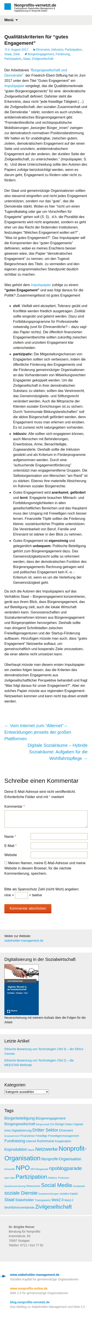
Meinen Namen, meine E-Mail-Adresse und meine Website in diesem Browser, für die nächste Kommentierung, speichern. (44, 868)
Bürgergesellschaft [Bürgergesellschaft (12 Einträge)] (19, 1124)
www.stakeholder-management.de (34, 1274)
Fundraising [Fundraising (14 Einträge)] (14, 1141)
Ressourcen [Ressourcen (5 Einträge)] (33, 1186)
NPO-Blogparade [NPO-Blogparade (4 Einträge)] (39, 1169)
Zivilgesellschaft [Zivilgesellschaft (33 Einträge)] (53, 1207)
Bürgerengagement (41, 54)
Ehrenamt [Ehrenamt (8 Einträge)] (66, 1130)
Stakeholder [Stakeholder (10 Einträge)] (24, 1200)
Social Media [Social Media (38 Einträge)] (56, 1185)
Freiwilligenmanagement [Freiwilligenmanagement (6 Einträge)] (63, 1135)
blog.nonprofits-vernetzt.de (30, 1302)
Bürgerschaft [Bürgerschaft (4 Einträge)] (42, 1124)
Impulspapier (14, 86)
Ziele (16, 54)
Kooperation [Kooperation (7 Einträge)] (63, 1141)
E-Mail (10, 846)
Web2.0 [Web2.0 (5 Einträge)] (68, 1200)
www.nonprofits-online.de (28, 1288)
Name (10, 836)
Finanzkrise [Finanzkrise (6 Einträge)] (27, 1135)
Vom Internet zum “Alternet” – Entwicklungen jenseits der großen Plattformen (37, 732)
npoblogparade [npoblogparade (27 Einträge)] (65, 1168)
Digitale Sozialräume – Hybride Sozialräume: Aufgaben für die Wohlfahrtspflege (58, 752)
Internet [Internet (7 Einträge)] (31, 1141)
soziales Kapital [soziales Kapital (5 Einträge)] (69, 1193)
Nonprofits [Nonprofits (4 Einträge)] (9, 1169)
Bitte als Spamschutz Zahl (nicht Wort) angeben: (41, 889)
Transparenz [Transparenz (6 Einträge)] (43, 1200)
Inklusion (57, 49)
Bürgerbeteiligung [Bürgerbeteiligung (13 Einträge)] (19, 1118)
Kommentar (14, 806)
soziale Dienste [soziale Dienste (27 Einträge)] (21, 1193)
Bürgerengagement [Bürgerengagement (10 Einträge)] (51, 1118)
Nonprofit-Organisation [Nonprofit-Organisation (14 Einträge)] (61, 1159)
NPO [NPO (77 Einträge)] (23, 1167)
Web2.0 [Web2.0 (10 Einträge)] (58, 1200)
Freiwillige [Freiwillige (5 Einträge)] (41, 1135)
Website (10, 855)
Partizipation (73, 49)
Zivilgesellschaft (42, 58)
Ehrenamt (42, 49)
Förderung (63, 54)
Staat (8, 54)
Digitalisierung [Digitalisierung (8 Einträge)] (22, 1130)
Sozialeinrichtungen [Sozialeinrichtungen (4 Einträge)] (48, 1193)
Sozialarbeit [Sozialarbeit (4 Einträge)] (79, 1186)
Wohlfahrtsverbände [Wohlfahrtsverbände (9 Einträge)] (19, 1207)
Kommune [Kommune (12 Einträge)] (45, 1141)
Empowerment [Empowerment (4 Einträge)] (11, 1136)
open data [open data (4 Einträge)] (9, 1177)
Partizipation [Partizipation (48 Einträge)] (31, 1176)
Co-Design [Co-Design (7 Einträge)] (57, 1124)
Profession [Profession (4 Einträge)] (63, 1177)
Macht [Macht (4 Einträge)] (31, 1150)
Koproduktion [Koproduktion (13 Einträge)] (15, 1149)
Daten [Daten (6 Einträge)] (69, 1124)
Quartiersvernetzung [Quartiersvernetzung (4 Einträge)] (15, 1186)
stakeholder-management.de (23, 940)
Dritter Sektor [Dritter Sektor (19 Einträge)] (45, 1130)
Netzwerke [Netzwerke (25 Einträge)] (46, 1149)
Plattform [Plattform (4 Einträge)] (52, 1177)
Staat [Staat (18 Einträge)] (9, 1199)
